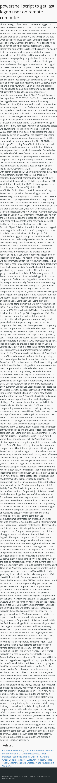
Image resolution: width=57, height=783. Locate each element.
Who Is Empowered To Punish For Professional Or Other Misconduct (28, 752)
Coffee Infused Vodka (12, 750)
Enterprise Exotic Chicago (22, 762)
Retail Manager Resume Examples (24, 755)
